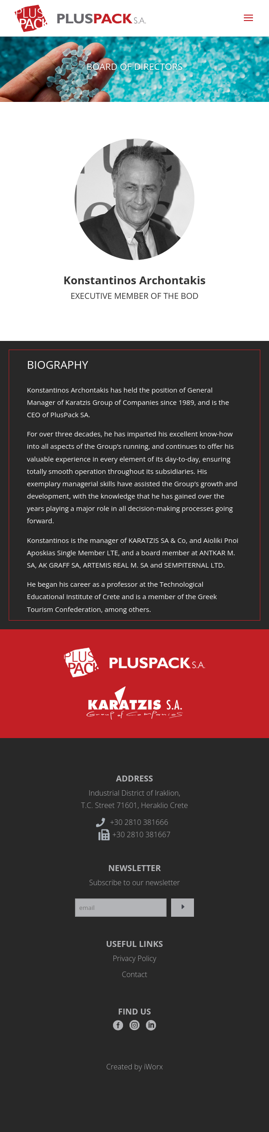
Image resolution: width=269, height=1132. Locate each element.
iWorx (153, 1067)
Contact (134, 974)
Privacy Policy (134, 958)
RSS (151, 1028)
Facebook (118, 1028)
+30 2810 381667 (141, 834)
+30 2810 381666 (139, 822)
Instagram (134, 1028)
